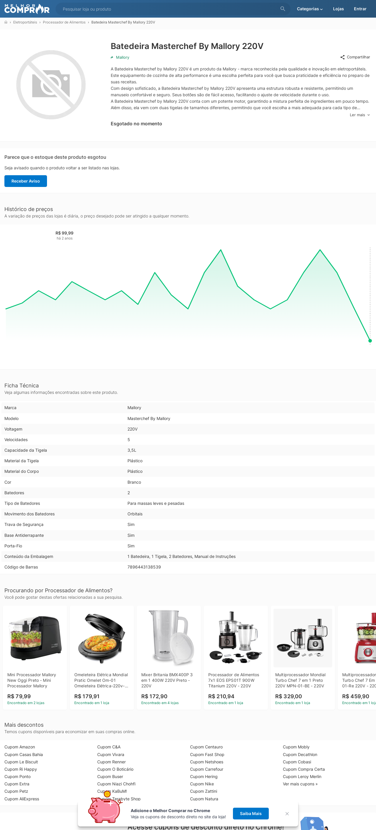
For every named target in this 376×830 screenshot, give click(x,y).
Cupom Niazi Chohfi (116, 783)
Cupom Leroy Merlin (302, 776)
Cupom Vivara (110, 754)
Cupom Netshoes (206, 761)
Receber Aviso (25, 180)
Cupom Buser (110, 776)
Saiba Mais (251, 813)
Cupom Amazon (19, 746)
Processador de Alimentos (64, 22)
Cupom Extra (16, 783)
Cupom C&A (108, 746)
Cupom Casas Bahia (23, 754)
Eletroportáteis (25, 22)
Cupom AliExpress (21, 798)
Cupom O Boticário (115, 769)
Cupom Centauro (206, 746)
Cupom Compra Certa (304, 769)
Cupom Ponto (17, 776)
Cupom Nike (202, 783)
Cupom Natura (204, 798)
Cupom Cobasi (297, 761)
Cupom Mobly (296, 746)
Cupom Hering (204, 776)
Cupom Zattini (203, 791)
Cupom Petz (16, 791)
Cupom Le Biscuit (21, 761)
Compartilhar (355, 57)
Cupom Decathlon (300, 754)
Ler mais (360, 114)
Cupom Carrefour (206, 769)
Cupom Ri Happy (20, 769)
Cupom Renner (111, 761)
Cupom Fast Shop (207, 754)
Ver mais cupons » (300, 783)
